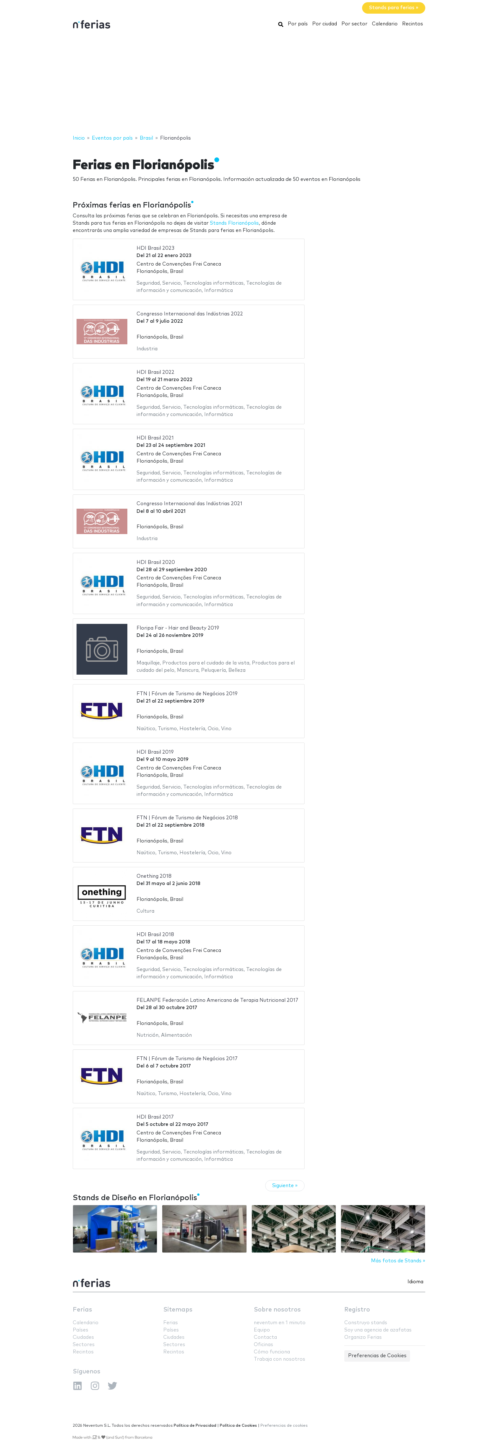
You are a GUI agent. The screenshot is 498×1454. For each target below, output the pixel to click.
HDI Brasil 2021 (155, 438)
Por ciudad (324, 24)
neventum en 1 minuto (280, 1322)
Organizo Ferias (363, 1337)
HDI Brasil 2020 (156, 562)
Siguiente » (285, 1185)
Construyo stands (365, 1322)
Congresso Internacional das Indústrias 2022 (190, 314)
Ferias (82, 1310)
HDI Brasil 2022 (155, 372)
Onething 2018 (154, 876)
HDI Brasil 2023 (155, 248)
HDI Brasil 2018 (155, 934)
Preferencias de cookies (284, 1426)
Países (80, 1330)
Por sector (354, 24)
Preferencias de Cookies (377, 1355)
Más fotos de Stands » (398, 1261)
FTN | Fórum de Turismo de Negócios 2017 (187, 1058)
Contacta (265, 1337)
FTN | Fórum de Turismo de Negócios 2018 (187, 818)
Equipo (262, 1330)
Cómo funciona (272, 1352)
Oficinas (263, 1344)
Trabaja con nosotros (279, 1359)
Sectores (84, 1344)
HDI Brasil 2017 (155, 1117)
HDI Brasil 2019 (155, 752)
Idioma (415, 1281)
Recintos (412, 24)
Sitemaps (177, 1310)
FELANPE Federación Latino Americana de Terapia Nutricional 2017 (217, 1000)
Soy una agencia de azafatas (378, 1330)
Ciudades (83, 1337)
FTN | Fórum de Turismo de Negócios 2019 (187, 693)
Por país (298, 24)
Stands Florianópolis (234, 223)
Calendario (385, 24)
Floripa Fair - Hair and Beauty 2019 (178, 628)
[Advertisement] (249, 83)
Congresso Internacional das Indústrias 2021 (189, 503)
